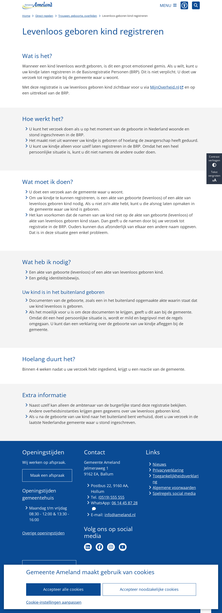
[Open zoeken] (196, 5)
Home (26, 16)
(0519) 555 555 (111, 497)
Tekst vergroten (214, 176)
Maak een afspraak (47, 475)
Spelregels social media (174, 493)
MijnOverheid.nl (167, 87)
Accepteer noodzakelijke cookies (149, 589)
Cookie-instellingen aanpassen (53, 602)
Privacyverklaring (168, 470)
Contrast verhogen (214, 161)
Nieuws (159, 464)
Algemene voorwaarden (174, 487)
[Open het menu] (168, 5)
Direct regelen (44, 16)
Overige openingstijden (43, 533)
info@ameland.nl (120, 514)
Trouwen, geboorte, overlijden (77, 16)
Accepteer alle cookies (63, 589)
